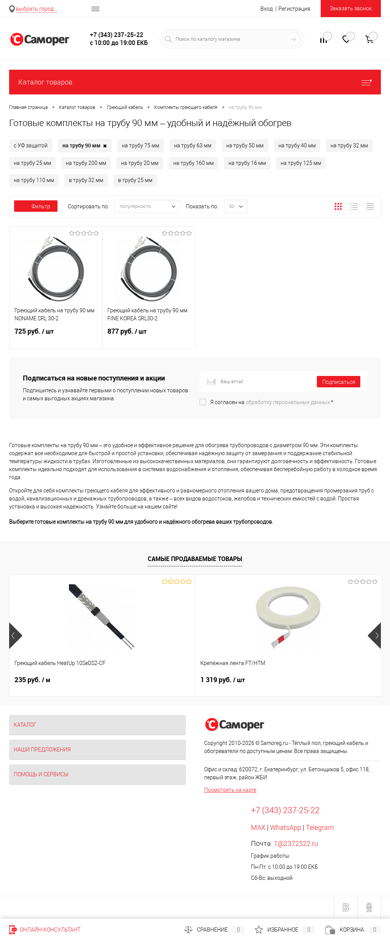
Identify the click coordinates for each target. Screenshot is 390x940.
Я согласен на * (271, 402)
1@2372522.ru (296, 843)
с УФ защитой (31, 145)
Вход (267, 9)
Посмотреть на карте (230, 790)
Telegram (320, 827)
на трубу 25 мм (32, 163)
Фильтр (35, 206)
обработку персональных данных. (288, 402)
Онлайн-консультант (44, 930)
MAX (258, 827)
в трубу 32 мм (86, 180)
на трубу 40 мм (297, 145)
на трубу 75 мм (140, 145)
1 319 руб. (160, 680)
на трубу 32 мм (349, 145)
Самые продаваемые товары (195, 559)
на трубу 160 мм (193, 163)
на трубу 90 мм (84, 146)
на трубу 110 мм (34, 180)
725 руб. (55, 336)
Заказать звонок (351, 8)
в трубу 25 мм (135, 180)
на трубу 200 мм (86, 163)
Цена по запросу (288, 680)
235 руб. (32, 680)
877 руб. (148, 336)
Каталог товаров (195, 82)
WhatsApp (285, 827)
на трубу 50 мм (245, 145)
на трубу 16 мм (247, 163)
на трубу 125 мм (301, 163)
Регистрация (294, 9)
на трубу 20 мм (139, 163)
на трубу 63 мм (192, 145)
